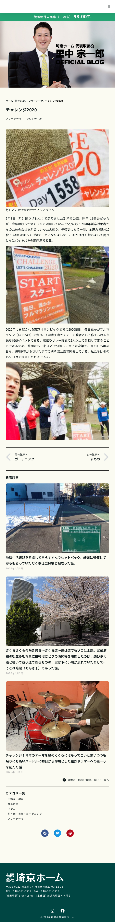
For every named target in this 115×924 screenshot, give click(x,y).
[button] (109, 7)
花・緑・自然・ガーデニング (25, 815)
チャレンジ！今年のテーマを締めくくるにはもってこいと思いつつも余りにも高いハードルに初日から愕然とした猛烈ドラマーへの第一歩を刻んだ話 (56, 762)
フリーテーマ (35, 102)
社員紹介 (13, 805)
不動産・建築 (16, 800)
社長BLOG (20, 102)
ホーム (9, 102)
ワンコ (12, 810)
